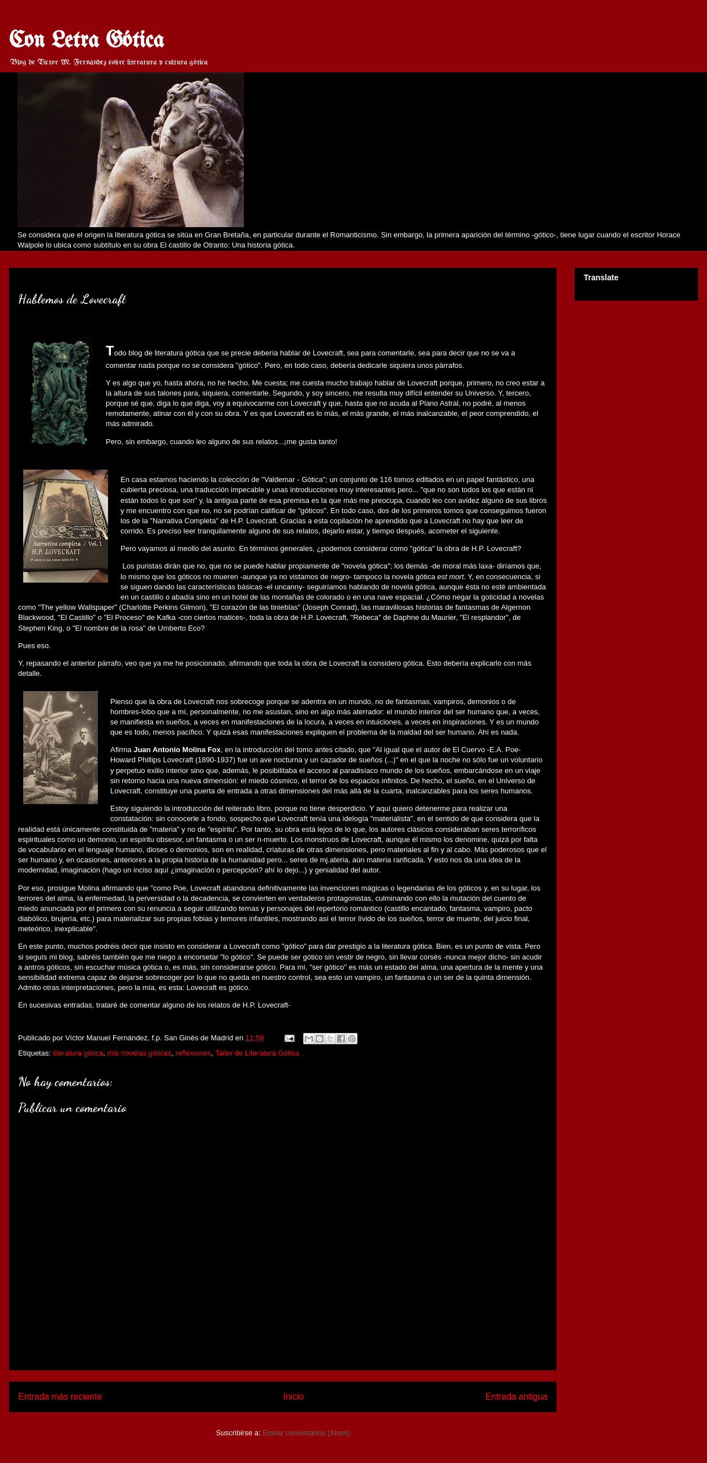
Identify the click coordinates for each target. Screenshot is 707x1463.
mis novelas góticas (139, 1053)
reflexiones (193, 1053)
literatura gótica (78, 1053)
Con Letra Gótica (86, 41)
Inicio (293, 1396)
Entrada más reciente (60, 1396)
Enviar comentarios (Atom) (306, 1433)
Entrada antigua (516, 1396)
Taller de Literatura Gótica (257, 1053)
